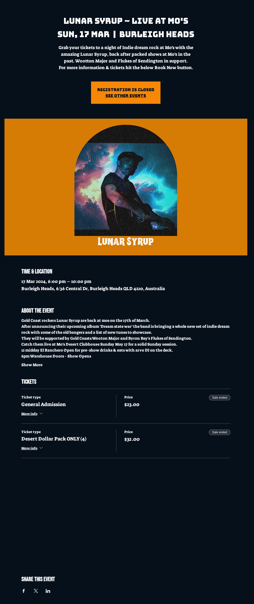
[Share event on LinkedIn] (48, 591)
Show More (31, 364)
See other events (125, 96)
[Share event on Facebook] (23, 591)
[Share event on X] (35, 591)
